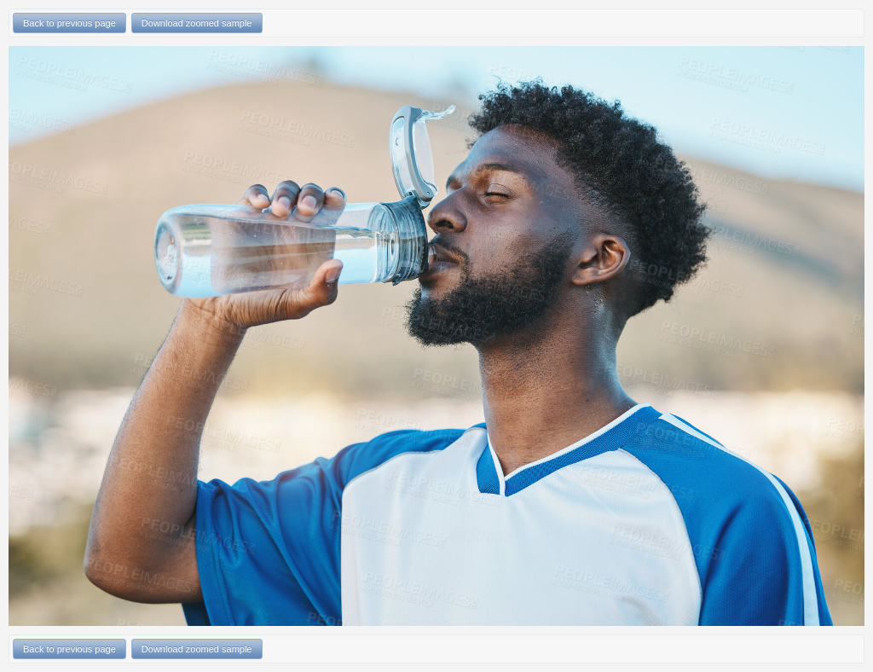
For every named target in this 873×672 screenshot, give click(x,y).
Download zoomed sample (197, 23)
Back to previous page (69, 23)
